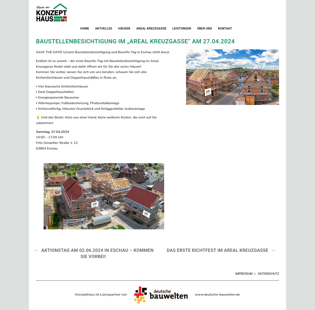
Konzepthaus (51, 12)
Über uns (204, 28)
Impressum (244, 273)
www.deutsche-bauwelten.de (217, 294)
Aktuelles (103, 28)
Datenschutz (268, 273)
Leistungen (181, 28)
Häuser (124, 28)
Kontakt (225, 28)
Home (84, 28)
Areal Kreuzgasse (151, 28)
